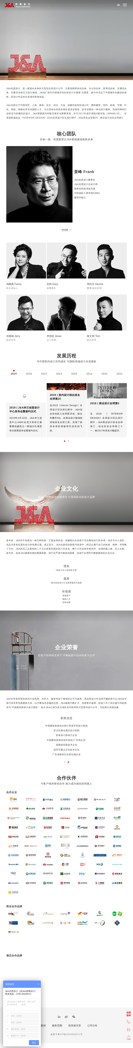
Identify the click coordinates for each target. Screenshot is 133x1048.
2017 (44, 374)
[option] (13, 372)
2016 (59, 374)
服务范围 (57, 1029)
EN (118, 5)
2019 (14, 374)
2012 (119, 374)
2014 (89, 374)
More (66, 230)
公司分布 (92, 1029)
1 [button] (64, 441)
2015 (74, 374)
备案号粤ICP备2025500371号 (66, 1037)
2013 (104, 374)
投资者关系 (74, 1029)
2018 (29, 374)
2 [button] (68, 441)
